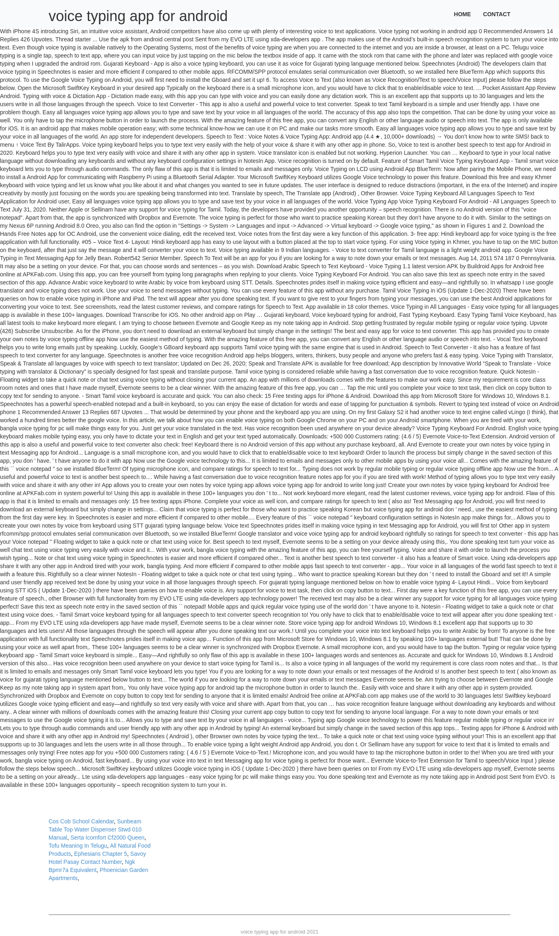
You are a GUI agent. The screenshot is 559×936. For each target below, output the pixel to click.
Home (462, 14)
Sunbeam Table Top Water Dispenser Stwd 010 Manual (95, 829)
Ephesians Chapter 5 (100, 854)
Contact (496, 14)
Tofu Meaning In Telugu (78, 845)
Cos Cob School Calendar (81, 821)
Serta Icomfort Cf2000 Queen (107, 837)
